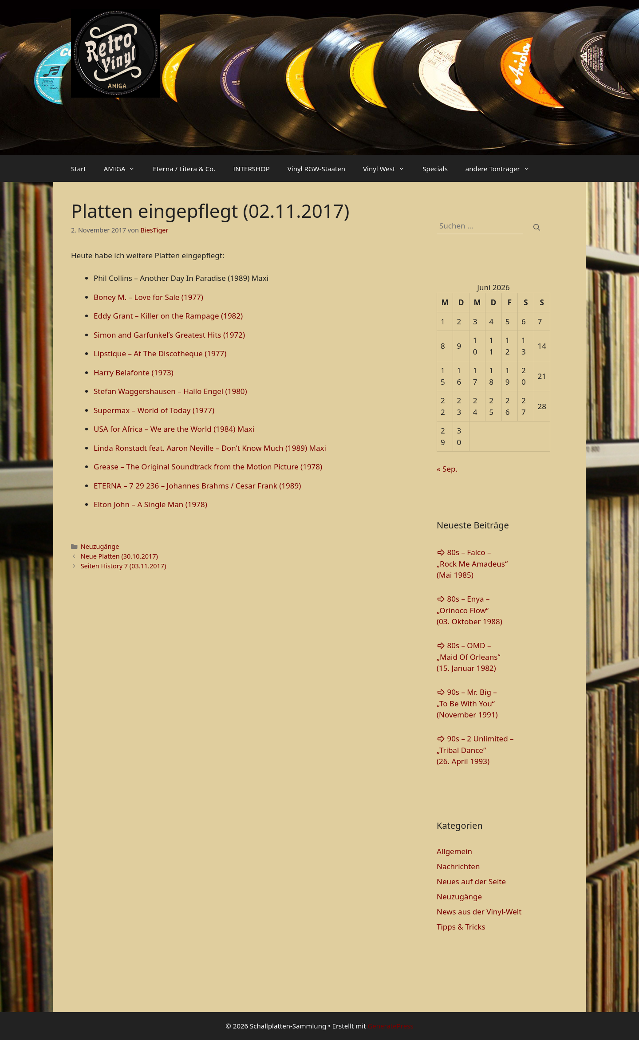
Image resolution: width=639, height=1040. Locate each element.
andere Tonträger (502, 168)
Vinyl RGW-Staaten (316, 168)
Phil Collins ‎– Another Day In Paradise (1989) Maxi (181, 278)
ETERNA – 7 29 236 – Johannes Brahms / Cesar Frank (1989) (197, 486)
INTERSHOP (251, 168)
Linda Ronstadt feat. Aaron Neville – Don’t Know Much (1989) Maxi (210, 448)
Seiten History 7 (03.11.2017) (123, 566)
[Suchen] (536, 227)
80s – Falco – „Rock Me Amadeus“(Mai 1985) (472, 563)
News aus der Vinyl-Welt (479, 911)
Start (78, 168)
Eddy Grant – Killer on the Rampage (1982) (168, 316)
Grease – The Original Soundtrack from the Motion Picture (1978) (208, 466)
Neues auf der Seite (471, 881)
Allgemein (454, 851)
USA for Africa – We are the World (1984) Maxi (174, 429)
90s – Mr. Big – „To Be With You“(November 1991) (467, 703)
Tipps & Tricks (461, 927)
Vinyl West (388, 168)
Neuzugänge (100, 546)
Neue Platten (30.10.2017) (119, 556)
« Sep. (447, 469)
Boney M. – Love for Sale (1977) (148, 297)
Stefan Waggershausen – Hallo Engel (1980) (170, 391)
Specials (434, 168)
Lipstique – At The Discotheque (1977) (160, 353)
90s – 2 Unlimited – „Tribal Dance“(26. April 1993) (475, 749)
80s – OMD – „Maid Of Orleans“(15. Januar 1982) (468, 656)
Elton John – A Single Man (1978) (150, 504)
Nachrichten (458, 866)
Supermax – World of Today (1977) (154, 410)
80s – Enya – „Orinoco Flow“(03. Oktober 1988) (469, 610)
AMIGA (124, 168)
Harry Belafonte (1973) (134, 372)
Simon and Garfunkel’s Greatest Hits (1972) (169, 335)
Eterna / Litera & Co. (184, 168)
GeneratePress (390, 1025)
